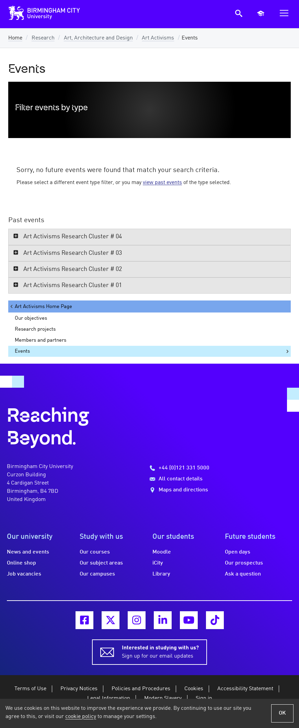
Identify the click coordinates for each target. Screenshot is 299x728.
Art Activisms (158, 38)
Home (15, 38)
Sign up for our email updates (160, 651)
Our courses (95, 552)
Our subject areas (101, 563)
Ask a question (243, 574)
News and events (28, 552)
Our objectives (31, 318)
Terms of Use (30, 689)
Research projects (35, 329)
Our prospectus (244, 563)
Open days (237, 552)
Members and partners (40, 340)
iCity (157, 563)
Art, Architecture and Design (98, 38)
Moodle (161, 552)
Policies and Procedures (141, 689)
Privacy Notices (78, 689)
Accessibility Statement (245, 689)
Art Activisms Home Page (40, 306)
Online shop (21, 563)
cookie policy (80, 716)
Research (43, 38)
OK (282, 713)
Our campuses (97, 574)
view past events (162, 182)
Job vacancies (24, 574)
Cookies (193, 689)
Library (161, 574)
